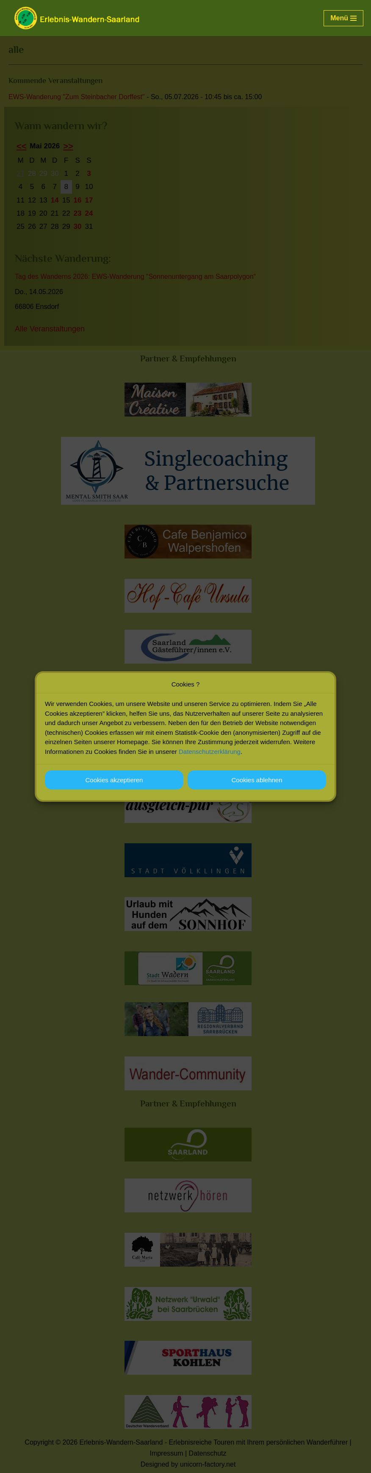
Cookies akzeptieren (114, 785)
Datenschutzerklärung (210, 757)
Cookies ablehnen (256, 785)
